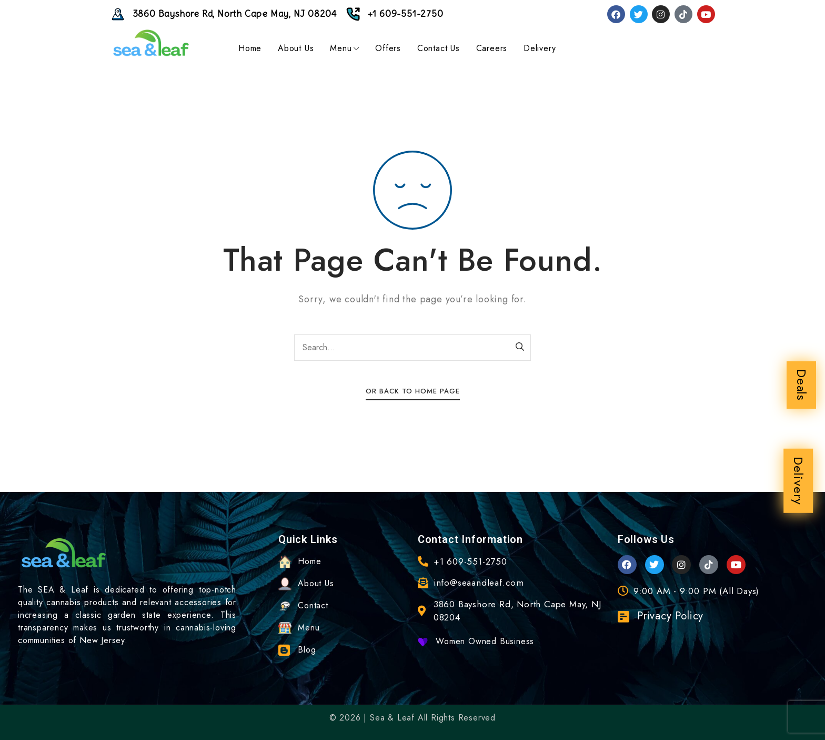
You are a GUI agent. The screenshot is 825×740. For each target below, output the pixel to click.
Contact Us (438, 48)
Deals (801, 385)
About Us (296, 48)
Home (249, 48)
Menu (344, 48)
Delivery (798, 481)
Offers (388, 48)
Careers (492, 48)
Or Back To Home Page (413, 391)
